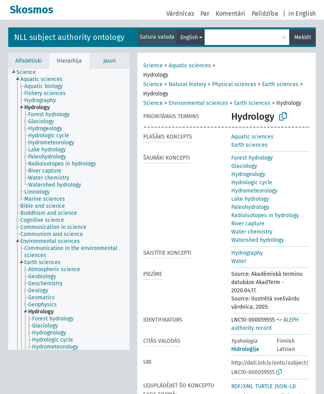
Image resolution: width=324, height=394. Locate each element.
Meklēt (302, 37)
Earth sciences (280, 84)
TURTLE (264, 386)
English (189, 37)
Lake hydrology (250, 199)
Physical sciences (234, 84)
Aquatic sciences (190, 65)
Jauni (109, 61)
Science (153, 65)
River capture (248, 223)
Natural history (187, 84)
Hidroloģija (245, 349)
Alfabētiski (28, 61)
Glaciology (244, 166)
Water (238, 261)
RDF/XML (242, 386)
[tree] (69, 209)
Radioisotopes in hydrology (265, 215)
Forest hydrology (252, 158)
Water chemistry (251, 231)
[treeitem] (29, 72)
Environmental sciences (198, 103)
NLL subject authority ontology (69, 37)
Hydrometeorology (254, 190)
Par (204, 13)
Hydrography (247, 253)
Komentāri (230, 13)
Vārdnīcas (180, 13)
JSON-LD (285, 386)
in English (302, 13)
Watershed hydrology (257, 240)
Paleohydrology (250, 207)
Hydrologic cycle (251, 182)
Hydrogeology (248, 174)
